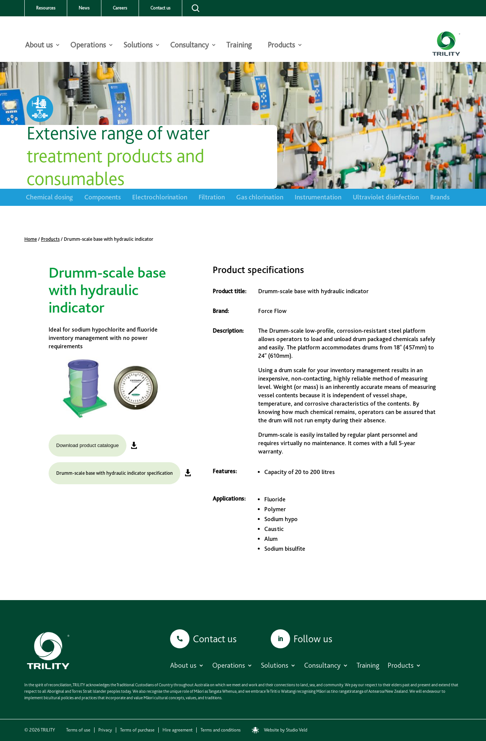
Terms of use (78, 730)
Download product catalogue (87, 445)
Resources (45, 8)
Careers (120, 8)
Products (281, 45)
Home (30, 239)
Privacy (105, 730)
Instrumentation (318, 197)
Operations (88, 45)
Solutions (138, 45)
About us (39, 45)
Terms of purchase (137, 730)
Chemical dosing (49, 197)
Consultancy (189, 45)
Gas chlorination (259, 197)
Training (239, 45)
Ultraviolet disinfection (386, 197)
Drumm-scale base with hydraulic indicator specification (114, 473)
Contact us (160, 8)
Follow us (312, 638)
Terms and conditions (220, 730)
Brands (440, 197)
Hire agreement (178, 730)
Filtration (212, 197)
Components (102, 197)
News (84, 8)
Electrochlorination (159, 197)
